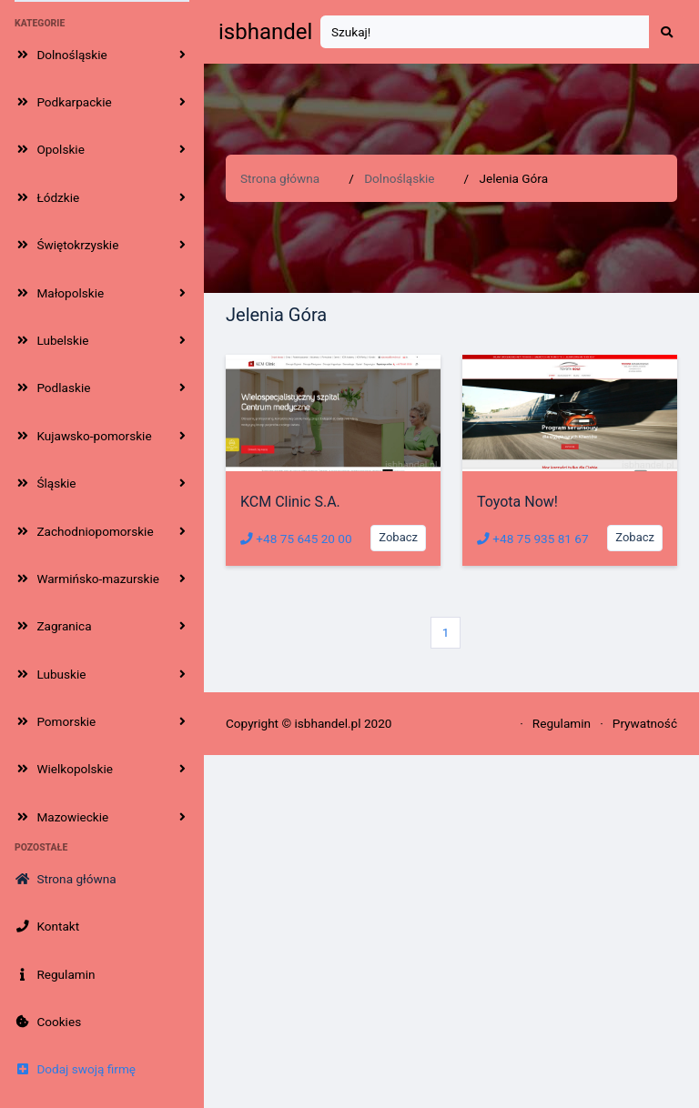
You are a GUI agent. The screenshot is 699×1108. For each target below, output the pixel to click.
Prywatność (645, 723)
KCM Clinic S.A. (290, 501)
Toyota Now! (517, 501)
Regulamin (561, 723)
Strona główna (279, 178)
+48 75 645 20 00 (296, 538)
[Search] (485, 32)
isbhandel (265, 32)
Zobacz (398, 537)
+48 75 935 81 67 (533, 538)
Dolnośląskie (399, 178)
